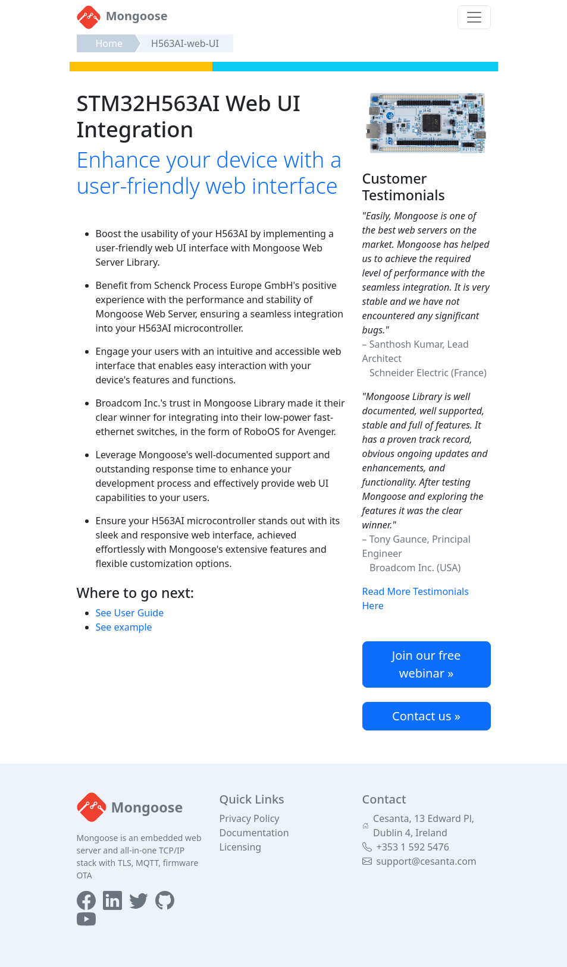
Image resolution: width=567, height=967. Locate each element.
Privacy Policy (250, 818)
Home (109, 43)
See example (124, 627)
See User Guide (130, 612)
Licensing (241, 846)
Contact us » (426, 716)
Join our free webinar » (426, 664)
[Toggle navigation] (474, 17)
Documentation (254, 832)
